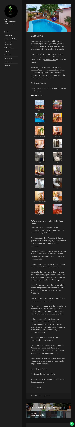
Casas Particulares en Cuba (10, 21)
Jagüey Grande (47, 395)
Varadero (7, 55)
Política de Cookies (10, 39)
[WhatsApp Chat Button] (72, 424)
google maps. (36, 91)
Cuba (60, 44)
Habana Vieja (8, 48)
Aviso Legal (8, 35)
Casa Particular (50, 59)
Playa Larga (8, 58)
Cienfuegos (8, 62)
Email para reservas (38, 83)
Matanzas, (54, 44)
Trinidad (7, 65)
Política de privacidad (8, 43)
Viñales (6, 51)
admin (40, 395)
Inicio (6, 32)
